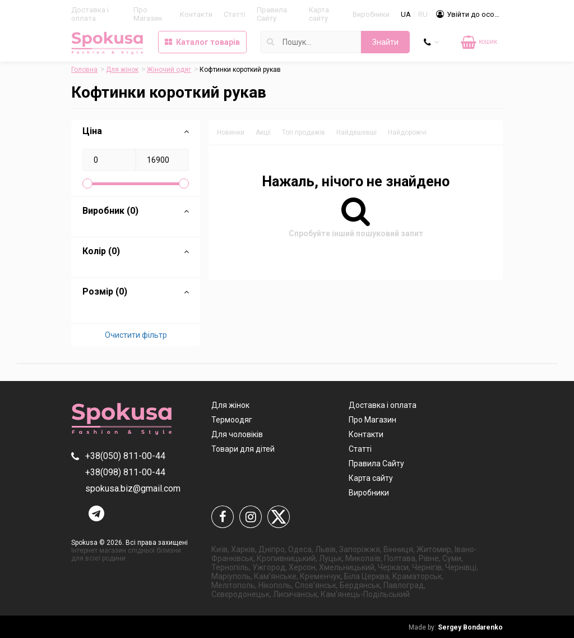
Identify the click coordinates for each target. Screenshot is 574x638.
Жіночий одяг (169, 70)
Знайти (385, 42)
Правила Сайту (272, 14)
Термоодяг (231, 419)
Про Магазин (147, 14)
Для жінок (122, 70)
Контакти (196, 14)
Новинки (230, 132)
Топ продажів (303, 132)
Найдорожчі (407, 132)
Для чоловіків (237, 434)
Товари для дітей (243, 448)
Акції (263, 132)
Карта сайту (319, 14)
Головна (84, 70)
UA (406, 14)
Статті (235, 14)
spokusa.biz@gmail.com (132, 488)
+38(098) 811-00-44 (125, 472)
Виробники (371, 14)
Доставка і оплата (90, 14)
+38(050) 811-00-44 (125, 456)
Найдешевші (356, 132)
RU (423, 14)
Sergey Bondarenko (456, 627)
